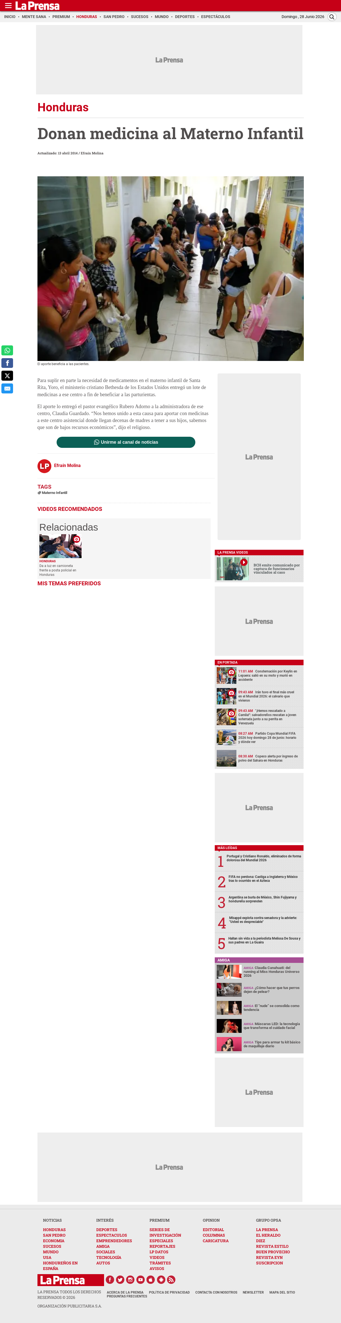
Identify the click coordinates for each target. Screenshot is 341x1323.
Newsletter (253, 1292)
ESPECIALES (161, 1240)
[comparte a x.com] (7, 376)
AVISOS (157, 1268)
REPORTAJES (162, 1246)
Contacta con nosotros (216, 1292)
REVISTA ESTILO (272, 1246)
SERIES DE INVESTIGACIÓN (165, 1232)
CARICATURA (216, 1240)
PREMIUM (160, 1220)
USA (47, 1257)
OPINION (211, 1220)
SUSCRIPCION (269, 1263)
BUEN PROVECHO (273, 1251)
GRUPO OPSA (268, 1220)
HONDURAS (54, 1229)
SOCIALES (105, 1251)
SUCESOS (52, 1246)
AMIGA (103, 1246)
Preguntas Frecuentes (127, 1296)
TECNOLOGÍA (108, 1257)
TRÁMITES (160, 1263)
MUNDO (51, 1251)
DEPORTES (106, 1229)
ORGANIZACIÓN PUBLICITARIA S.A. (69, 1306)
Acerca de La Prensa (125, 1292)
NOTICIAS (52, 1220)
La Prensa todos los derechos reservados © (69, 1294)
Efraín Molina (92, 153)
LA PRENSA (267, 1229)
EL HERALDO (268, 1235)
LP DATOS (159, 1251)
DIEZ (260, 1240)
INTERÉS (105, 1220)
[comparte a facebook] (7, 363)
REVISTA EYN (269, 1257)
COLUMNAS (214, 1235)
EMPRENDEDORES (114, 1240)
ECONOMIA (53, 1240)
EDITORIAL (213, 1229)
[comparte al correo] (7, 388)
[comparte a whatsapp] (7, 350)
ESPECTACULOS (111, 1235)
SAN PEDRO (54, 1235)
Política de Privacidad (169, 1292)
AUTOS (103, 1263)
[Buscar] (332, 16)
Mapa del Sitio (282, 1292)
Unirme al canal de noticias (129, 442)
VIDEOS (157, 1257)
